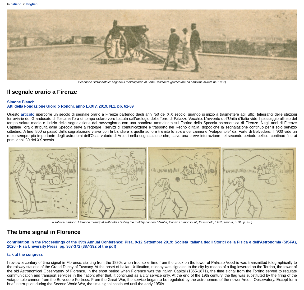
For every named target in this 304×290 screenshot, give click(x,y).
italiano (15, 4)
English (31, 4)
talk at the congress (25, 254)
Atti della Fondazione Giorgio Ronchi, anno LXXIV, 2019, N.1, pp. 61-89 (70, 106)
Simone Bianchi (21, 102)
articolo (28, 114)
